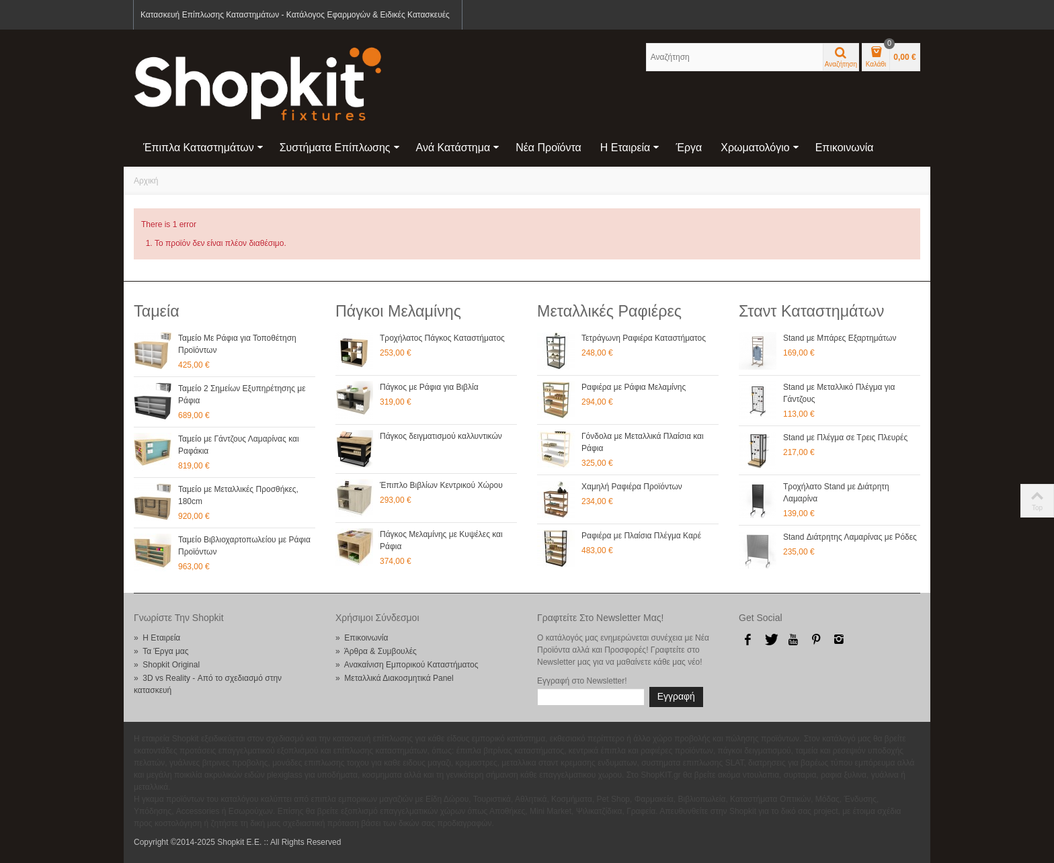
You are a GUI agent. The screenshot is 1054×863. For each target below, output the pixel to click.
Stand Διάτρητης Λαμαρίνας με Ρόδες (850, 537)
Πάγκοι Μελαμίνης (398, 311)
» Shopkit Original (167, 664)
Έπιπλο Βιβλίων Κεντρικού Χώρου (441, 485)
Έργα (689, 147)
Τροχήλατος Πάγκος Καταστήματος (442, 338)
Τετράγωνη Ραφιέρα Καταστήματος (643, 338)
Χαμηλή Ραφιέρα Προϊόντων (631, 486)
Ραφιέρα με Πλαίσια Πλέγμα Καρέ (641, 535)
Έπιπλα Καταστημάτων (203, 147)
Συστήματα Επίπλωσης (340, 147)
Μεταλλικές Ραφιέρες (609, 311)
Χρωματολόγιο (760, 147)
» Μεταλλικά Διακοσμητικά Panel (394, 678)
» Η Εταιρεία (157, 638)
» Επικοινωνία (361, 638)
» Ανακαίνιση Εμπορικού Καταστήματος (407, 664)
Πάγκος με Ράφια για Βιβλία (429, 387)
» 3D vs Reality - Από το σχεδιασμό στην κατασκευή (208, 684)
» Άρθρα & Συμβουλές (376, 651)
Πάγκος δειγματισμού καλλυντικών (441, 436)
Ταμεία (156, 311)
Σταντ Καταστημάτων (811, 311)
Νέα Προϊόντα (548, 147)
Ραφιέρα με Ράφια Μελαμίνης (633, 387)
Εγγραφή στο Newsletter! (582, 681)
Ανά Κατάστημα (458, 147)
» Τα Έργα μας (161, 651)
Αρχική (146, 181)
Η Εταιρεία (630, 147)
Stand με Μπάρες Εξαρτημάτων (839, 338)
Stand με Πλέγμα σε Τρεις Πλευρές (845, 437)
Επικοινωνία (844, 147)
